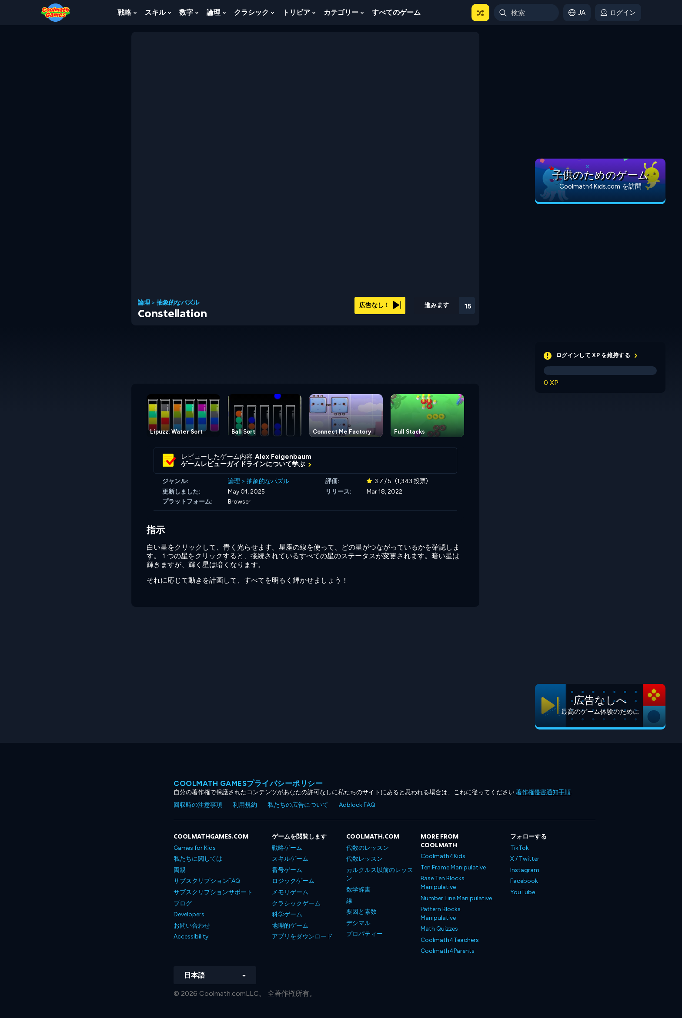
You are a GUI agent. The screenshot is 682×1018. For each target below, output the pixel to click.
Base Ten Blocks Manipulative (443, 883)
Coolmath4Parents (448, 951)
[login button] (618, 12)
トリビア (296, 12)
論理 (214, 12)
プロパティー (364, 934)
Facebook (524, 881)
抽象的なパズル (178, 302)
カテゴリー (341, 12)
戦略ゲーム (287, 848)
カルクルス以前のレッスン (379, 874)
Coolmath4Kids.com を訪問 (600, 186)
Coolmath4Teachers (450, 940)
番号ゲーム (287, 870)
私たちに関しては (198, 858)
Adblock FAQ (357, 805)
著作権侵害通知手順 (543, 792)
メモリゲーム (290, 892)
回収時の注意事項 (198, 805)
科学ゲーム (287, 914)
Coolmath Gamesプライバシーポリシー (248, 783)
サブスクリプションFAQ (207, 881)
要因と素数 (361, 911)
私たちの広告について (297, 805)
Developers (189, 914)
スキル (155, 12)
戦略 (124, 12)
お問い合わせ (192, 925)
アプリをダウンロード (302, 936)
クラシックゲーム (296, 903)
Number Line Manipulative (456, 898)
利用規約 (245, 805)
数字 (186, 12)
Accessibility (191, 936)
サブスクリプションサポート (213, 892)
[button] (480, 12)
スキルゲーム (290, 858)
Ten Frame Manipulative (453, 867)
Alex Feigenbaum (283, 457)
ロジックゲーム (293, 881)
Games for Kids (195, 848)
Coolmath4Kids (443, 856)
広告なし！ (380, 305)
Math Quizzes (439, 928)
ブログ (183, 903)
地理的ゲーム (290, 925)
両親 (180, 870)
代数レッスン (364, 858)
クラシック (251, 12)
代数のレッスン (367, 848)
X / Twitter (524, 858)
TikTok (519, 848)
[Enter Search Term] (526, 12)
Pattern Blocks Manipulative (441, 913)
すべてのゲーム (396, 12)
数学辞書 (358, 889)
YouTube (522, 892)
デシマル (358, 923)
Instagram (524, 870)
